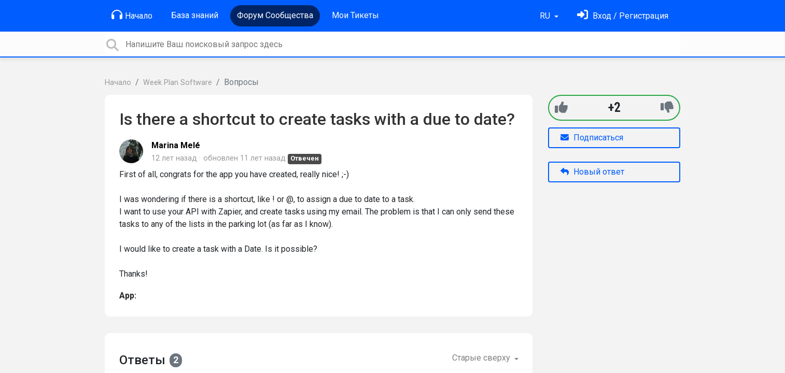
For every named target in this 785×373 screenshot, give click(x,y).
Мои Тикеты (355, 15)
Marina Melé (175, 145)
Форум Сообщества (275, 15)
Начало (131, 15)
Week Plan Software (177, 82)
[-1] (667, 107)
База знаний (194, 15)
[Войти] (622, 15)
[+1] (561, 107)
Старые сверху (482, 358)
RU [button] (546, 16)
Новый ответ (592, 172)
